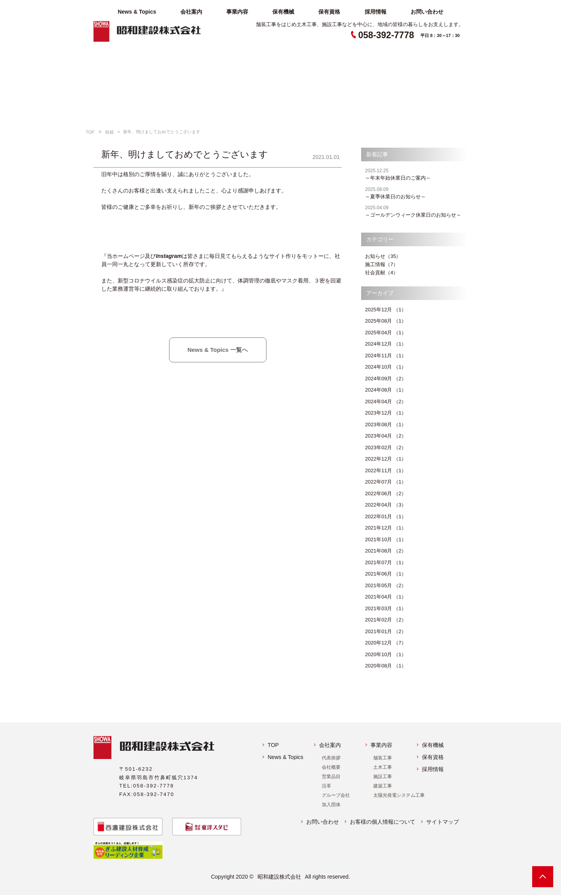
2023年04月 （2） (385, 436)
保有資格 (329, 12)
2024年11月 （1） (385, 355)
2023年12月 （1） (385, 413)
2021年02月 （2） (385, 620)
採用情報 (375, 12)
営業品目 (331, 776)
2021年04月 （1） (385, 597)
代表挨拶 (331, 758)
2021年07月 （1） (385, 562)
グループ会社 (336, 795)
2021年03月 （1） (385, 608)
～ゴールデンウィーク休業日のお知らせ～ (416, 211)
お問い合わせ (427, 12)
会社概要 (331, 767)
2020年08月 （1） (385, 666)
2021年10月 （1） (385, 539)
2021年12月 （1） (385, 528)
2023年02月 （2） (385, 447)
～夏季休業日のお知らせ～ (416, 192)
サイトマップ (442, 822)
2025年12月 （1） (385, 309)
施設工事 (382, 776)
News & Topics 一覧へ (217, 349)
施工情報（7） (381, 264)
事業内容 (237, 12)
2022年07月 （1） (385, 482)
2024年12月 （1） (385, 344)
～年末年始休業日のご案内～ (416, 174)
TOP (273, 745)
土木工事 (382, 767)
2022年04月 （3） (385, 505)
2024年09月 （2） (385, 378)
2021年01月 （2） (385, 631)
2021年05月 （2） (385, 585)
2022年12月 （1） (385, 459)
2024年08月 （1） (385, 390)
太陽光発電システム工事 (399, 795)
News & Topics (137, 12)
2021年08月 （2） (385, 551)
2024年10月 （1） (385, 367)
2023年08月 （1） (385, 424)
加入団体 (331, 804)
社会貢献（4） (381, 272)
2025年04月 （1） (385, 332)
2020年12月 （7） (385, 643)
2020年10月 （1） (385, 654)
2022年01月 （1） (385, 516)
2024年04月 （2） (385, 401)
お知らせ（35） (383, 256)
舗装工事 (382, 758)
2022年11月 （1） (385, 470)
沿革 (326, 786)
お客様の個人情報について (382, 822)
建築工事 (382, 786)
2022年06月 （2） (385, 493)
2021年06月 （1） (385, 574)
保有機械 (283, 12)
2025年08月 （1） (385, 321)
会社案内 (191, 12)
